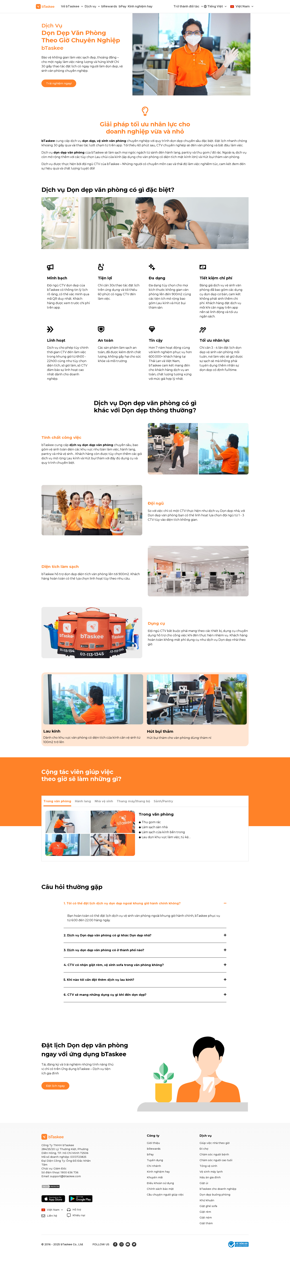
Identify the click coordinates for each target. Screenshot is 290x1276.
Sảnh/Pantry (163, 801)
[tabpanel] (145, 834)
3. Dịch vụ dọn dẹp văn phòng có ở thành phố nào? (104, 950)
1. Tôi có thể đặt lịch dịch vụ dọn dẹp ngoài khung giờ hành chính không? (122, 903)
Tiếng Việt (217, 6)
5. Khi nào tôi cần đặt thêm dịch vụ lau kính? (99, 980)
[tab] (57, 801)
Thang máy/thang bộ (133, 801)
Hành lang (83, 801)
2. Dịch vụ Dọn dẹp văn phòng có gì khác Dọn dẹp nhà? (107, 935)
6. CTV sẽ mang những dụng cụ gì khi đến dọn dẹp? (105, 994)
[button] (58, 83)
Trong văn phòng (57, 801)
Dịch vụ (92, 6)
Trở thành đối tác (188, 6)
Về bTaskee (72, 6)
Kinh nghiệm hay (140, 6)
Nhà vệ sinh (104, 801)
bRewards (109, 6)
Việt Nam (244, 6)
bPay (122, 6)
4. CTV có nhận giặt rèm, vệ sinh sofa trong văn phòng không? (114, 965)
